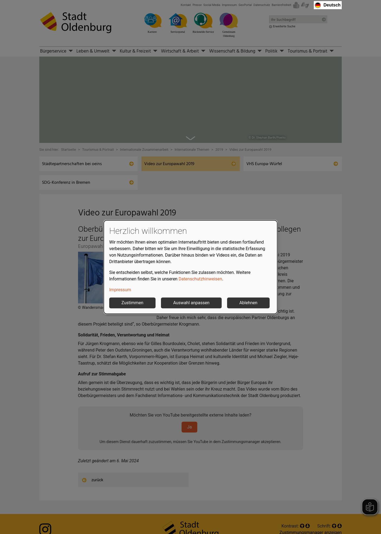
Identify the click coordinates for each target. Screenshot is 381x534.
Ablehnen (248, 302)
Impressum (120, 289)
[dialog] (190, 267)
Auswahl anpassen (191, 302)
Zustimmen (132, 302)
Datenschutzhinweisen (200, 278)
